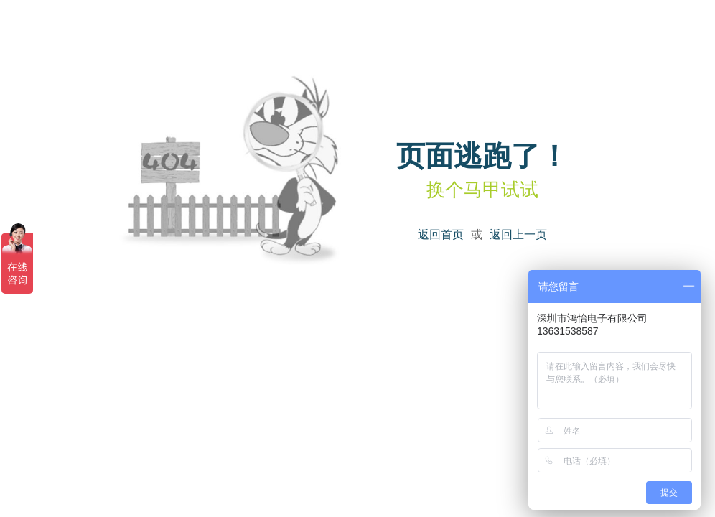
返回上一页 (518, 234)
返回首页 (441, 234)
